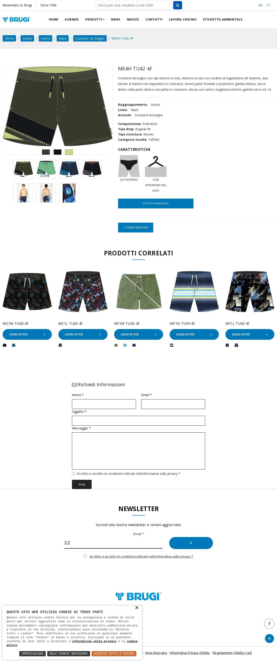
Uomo (45, 38)
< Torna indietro (135, 227)
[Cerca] (133, 5)
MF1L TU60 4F (237, 323)
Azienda (72, 19)
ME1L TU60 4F (70, 323)
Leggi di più (18, 334)
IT (268, 5)
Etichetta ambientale (222, 19)
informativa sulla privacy (94, 642)
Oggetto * (79, 412)
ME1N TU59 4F (182, 323)
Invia (81, 484)
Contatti (153, 19)
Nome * (78, 395)
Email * (146, 395)
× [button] (137, 608)
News (115, 19)
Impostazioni (32, 654)
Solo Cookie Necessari (68, 654)
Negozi (133, 19)
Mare (62, 38)
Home (53, 19)
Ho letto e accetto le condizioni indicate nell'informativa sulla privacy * (128, 473)
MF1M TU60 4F (127, 323)
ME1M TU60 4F (15, 323)
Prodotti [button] (93, 19)
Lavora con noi (183, 19)
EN (260, 5)
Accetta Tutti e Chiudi (114, 654)
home (9, 38)
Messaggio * (81, 428)
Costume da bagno (90, 38)
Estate (27, 38)
